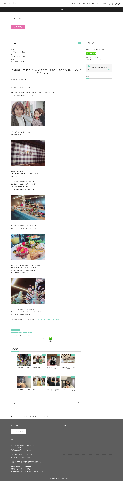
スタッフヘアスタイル (17, 332)
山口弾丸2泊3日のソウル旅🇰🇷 (19, 367)
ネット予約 (20, 431)
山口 (25, 332)
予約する (19, 27)
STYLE (98, 3)
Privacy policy (66, 453)
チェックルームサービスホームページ (48, 319)
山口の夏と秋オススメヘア (37, 367)
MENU (78, 3)
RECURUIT (103, 3)
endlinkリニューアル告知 (18, 52)
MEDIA (93, 3)
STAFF (83, 3)
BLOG (88, 3)
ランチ (30, 332)
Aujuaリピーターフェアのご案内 (20, 56)
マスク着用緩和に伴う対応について (20, 61)
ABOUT (73, 3)
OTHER (17, 330)
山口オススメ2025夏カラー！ (37, 389)
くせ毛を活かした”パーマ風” (19, 389)
